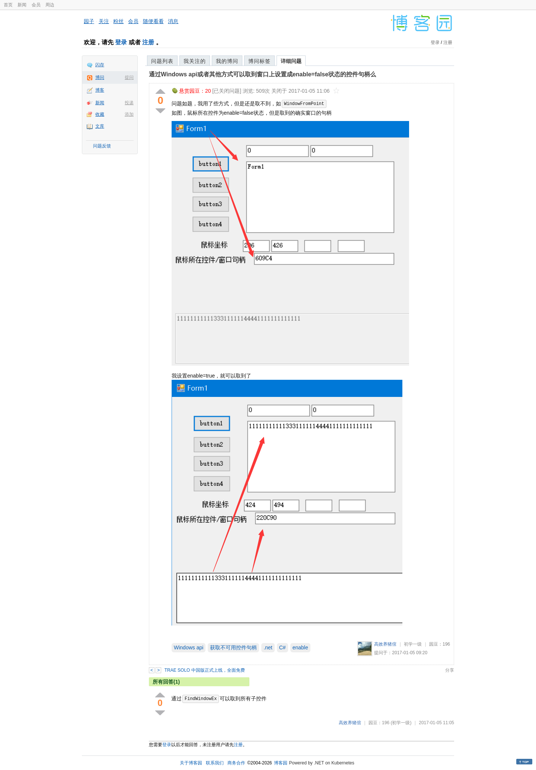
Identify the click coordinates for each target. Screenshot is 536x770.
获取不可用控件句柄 (233, 647)
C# (282, 647)
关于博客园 (191, 763)
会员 (36, 4)
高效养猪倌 (385, 644)
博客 (99, 90)
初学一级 (413, 644)
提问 (129, 77)
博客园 (280, 763)
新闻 (21, 4)
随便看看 (153, 21)
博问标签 (259, 61)
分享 (449, 670)
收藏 (99, 114)
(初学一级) (400, 722)
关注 (104, 21)
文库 (99, 126)
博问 (99, 77)
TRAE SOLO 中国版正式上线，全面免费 (205, 670)
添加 (129, 114)
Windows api (188, 647)
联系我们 (215, 763)
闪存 (99, 64)
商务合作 (236, 763)
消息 (173, 21)
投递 (129, 102)
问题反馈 (102, 146)
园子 (89, 21)
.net (268, 647)
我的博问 (227, 61)
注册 (148, 42)
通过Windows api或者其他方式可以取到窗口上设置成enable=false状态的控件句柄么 (262, 74)
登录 (121, 42)
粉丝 (118, 21)
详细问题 (291, 61)
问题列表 (162, 61)
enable (300, 647)
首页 (8, 4)
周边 (49, 4)
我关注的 (195, 61)
